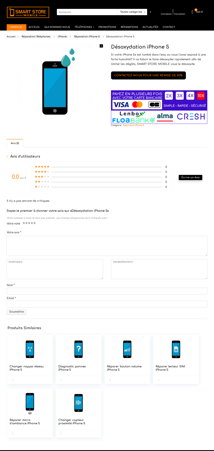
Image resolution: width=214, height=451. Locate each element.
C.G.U (79, 419)
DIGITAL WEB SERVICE (33, 446)
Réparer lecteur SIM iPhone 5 (122, 368)
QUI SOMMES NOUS (57, 27)
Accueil (11, 36)
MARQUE (15, 27)
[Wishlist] (173, 11)
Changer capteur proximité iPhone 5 (185, 371)
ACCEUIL (34, 27)
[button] (101, 46)
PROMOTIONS (107, 27)
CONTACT (169, 27)
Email (11, 298)
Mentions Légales (87, 423)
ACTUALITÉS (150, 27)
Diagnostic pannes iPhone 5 (54, 370)
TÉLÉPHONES (83, 27)
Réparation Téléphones (36, 36)
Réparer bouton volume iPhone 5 (88, 370)
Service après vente (88, 414)
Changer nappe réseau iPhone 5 (21, 368)
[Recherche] (150, 12)
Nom (11, 285)
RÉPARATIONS (129, 27)
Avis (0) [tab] (15, 143)
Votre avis (14, 232)
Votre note (13, 223)
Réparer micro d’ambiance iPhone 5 (155, 370)
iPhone (62, 36)
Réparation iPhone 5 (87, 36)
